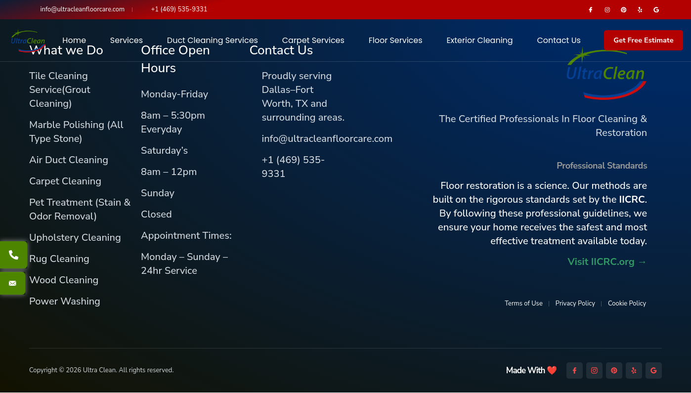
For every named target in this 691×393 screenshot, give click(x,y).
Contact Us (558, 40)
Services (126, 40)
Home (74, 40)
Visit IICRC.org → (607, 262)
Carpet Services (313, 40)
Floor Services (396, 40)
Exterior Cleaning (479, 40)
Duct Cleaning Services (212, 40)
